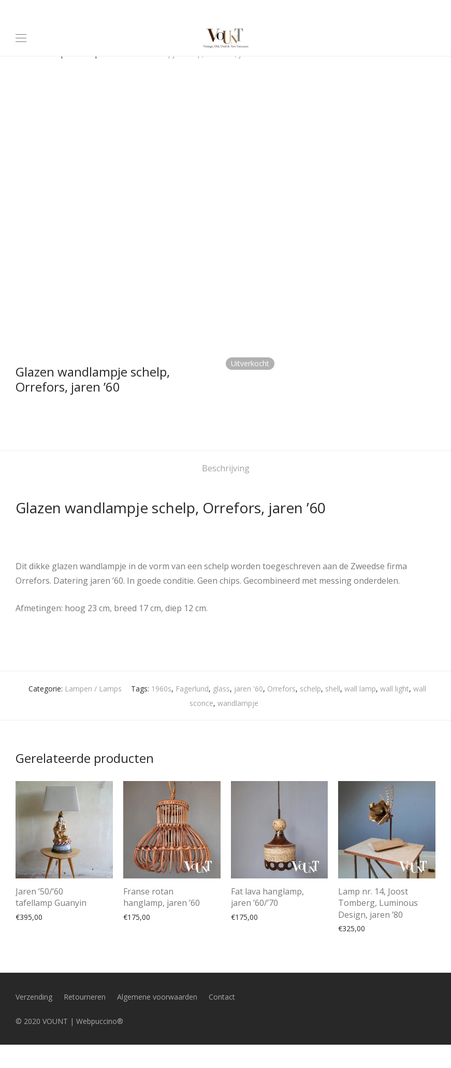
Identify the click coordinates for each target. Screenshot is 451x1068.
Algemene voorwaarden (157, 997)
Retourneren (85, 997)
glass (221, 689)
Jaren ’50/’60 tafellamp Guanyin (51, 897)
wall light (394, 689)
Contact (222, 997)
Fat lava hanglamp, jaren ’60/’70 (267, 897)
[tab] (226, 468)
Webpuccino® (99, 1021)
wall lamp (360, 689)
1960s (161, 689)
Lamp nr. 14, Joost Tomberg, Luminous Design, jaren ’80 (378, 903)
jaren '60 (248, 689)
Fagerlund (192, 689)
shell (332, 689)
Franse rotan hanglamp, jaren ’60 (161, 897)
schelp (310, 689)
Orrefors (281, 689)
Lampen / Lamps (93, 689)
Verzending (34, 997)
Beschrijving (226, 468)
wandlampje (237, 703)
